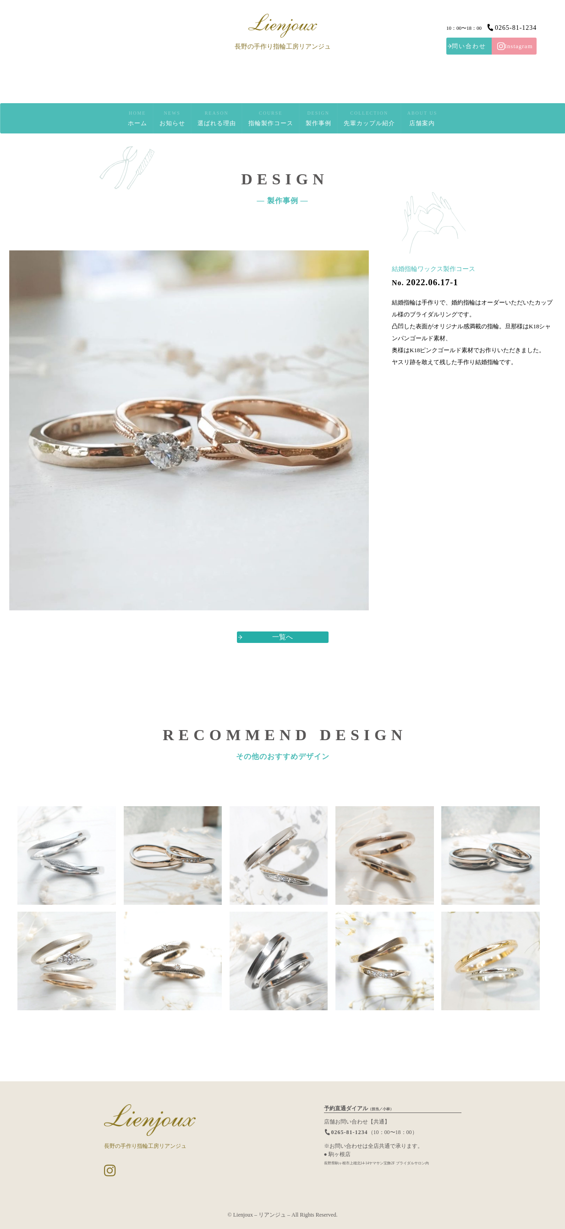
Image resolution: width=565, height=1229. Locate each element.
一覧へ (282, 637)
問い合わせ (469, 46)
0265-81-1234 (512, 27)
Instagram (515, 46)
